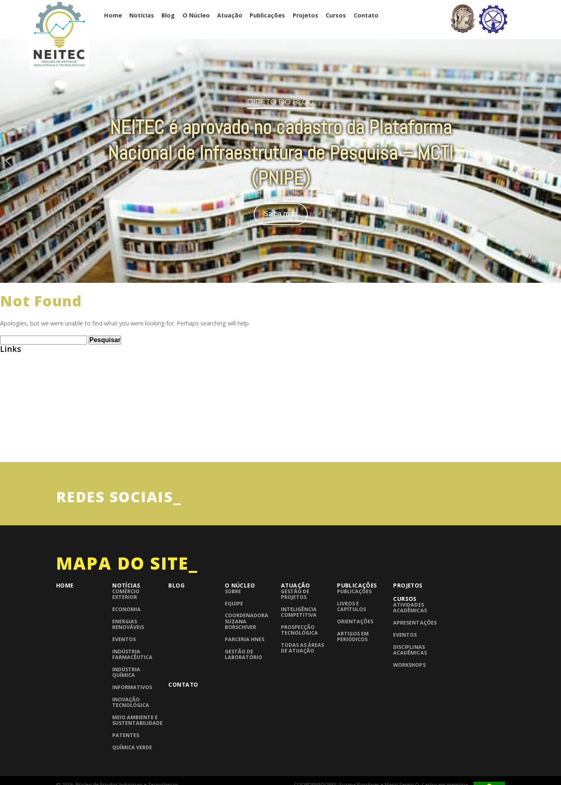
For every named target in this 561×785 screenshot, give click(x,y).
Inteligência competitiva (299, 612)
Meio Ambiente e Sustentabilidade (137, 720)
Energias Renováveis (128, 624)
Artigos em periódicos (353, 636)
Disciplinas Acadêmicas (409, 650)
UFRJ (6, 449)
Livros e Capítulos (351, 606)
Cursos (336, 15)
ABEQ (8, 356)
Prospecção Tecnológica (299, 630)
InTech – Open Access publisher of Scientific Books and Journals (92, 434)
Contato (366, 15)
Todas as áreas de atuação (302, 648)
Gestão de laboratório (243, 654)
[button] (8, 160)
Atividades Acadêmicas (409, 607)
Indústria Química (126, 672)
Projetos (305, 15)
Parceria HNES (244, 639)
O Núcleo (196, 15)
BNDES (9, 388)
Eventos (124, 639)
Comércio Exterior (125, 594)
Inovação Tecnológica (130, 702)
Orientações (355, 621)
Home (113, 15)
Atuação (229, 15)
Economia (126, 609)
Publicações (267, 15)
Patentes (125, 735)
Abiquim (12, 372)
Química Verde (132, 747)
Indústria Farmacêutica (132, 654)
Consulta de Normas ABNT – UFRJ (48, 403)
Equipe (234, 603)
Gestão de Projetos (295, 594)
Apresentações (414, 622)
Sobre (233, 591)
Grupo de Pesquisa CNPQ (36, 419)
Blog (168, 15)
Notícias (141, 15)
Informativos (132, 687)
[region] (280, 160)
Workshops (409, 664)
